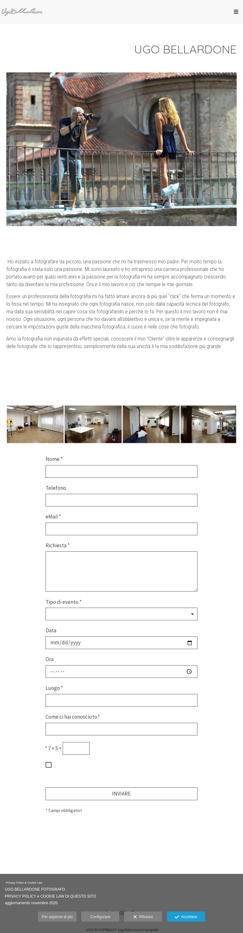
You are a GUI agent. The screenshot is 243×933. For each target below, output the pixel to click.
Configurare (100, 917)
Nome (54, 459)
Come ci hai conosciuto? (73, 716)
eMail (53, 516)
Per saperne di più (57, 917)
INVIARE (121, 793)
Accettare (186, 917)
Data (51, 630)
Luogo (54, 687)
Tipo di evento (64, 601)
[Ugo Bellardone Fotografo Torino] (22, 12)
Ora (49, 659)
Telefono (56, 487)
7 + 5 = (53, 748)
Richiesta (58, 545)
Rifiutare (143, 917)
